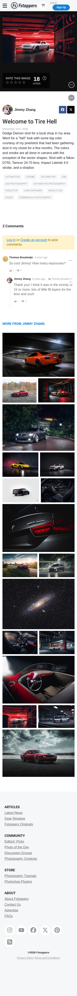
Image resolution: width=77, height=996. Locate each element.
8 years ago (41, 257)
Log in (11, 240)
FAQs (9, 916)
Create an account (33, 240)
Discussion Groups (18, 853)
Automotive (12, 177)
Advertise (11, 910)
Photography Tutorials (21, 876)
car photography (16, 184)
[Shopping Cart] (43, 5)
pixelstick (11, 190)
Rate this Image (18, 78)
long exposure (33, 190)
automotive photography (49, 184)
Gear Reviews (15, 818)
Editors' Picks (14, 841)
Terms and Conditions (47, 957)
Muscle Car (55, 190)
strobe (30, 177)
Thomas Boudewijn (21, 257)
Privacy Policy (25, 957)
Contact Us (13, 904)
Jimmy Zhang (25, 109)
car (64, 177)
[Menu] (5, 5)
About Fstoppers (17, 899)
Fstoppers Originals (19, 824)
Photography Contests (21, 858)
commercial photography (35, 197)
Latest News (14, 813)
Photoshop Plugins (18, 881)
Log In (53, 2)
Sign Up (61, 7)
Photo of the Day (17, 847)
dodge (9, 197)
